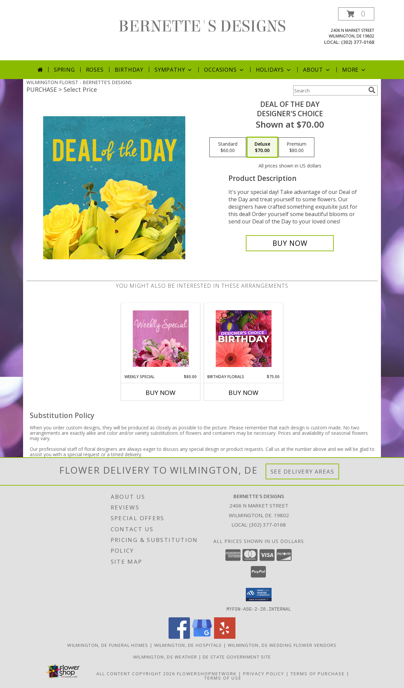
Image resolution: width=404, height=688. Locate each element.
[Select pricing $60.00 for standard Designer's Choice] (228, 147)
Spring (64, 69)
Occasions (224, 69)
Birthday (129, 69)
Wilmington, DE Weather (165, 656)
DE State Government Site (237, 656)
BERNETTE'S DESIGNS (202, 26)
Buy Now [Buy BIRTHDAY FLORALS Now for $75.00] (243, 392)
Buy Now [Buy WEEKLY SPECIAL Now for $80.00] (160, 392)
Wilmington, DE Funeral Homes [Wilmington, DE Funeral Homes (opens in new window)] (107, 645)
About (317, 69)
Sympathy (174, 69)
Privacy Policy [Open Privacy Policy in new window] (263, 673)
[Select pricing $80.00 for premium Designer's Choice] (296, 147)
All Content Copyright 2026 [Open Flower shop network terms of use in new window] (135, 673)
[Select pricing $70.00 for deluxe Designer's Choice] (262, 147)
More (354, 69)
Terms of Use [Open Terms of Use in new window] (222, 678)
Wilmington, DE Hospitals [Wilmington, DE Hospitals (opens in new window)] (188, 645)
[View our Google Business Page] (202, 636)
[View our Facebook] (179, 636)
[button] (356, 13)
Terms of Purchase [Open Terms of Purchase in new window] (318, 673)
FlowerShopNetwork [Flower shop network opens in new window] (207, 673)
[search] (372, 90)
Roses (95, 69)
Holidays (274, 69)
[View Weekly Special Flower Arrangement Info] (161, 338)
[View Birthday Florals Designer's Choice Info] (244, 338)
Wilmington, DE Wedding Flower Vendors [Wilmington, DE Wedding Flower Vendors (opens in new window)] (282, 645)
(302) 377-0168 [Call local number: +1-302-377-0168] (357, 42)
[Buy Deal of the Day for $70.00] (290, 243)
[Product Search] (329, 90)
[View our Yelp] (224, 636)
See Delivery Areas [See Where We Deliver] (302, 471)
